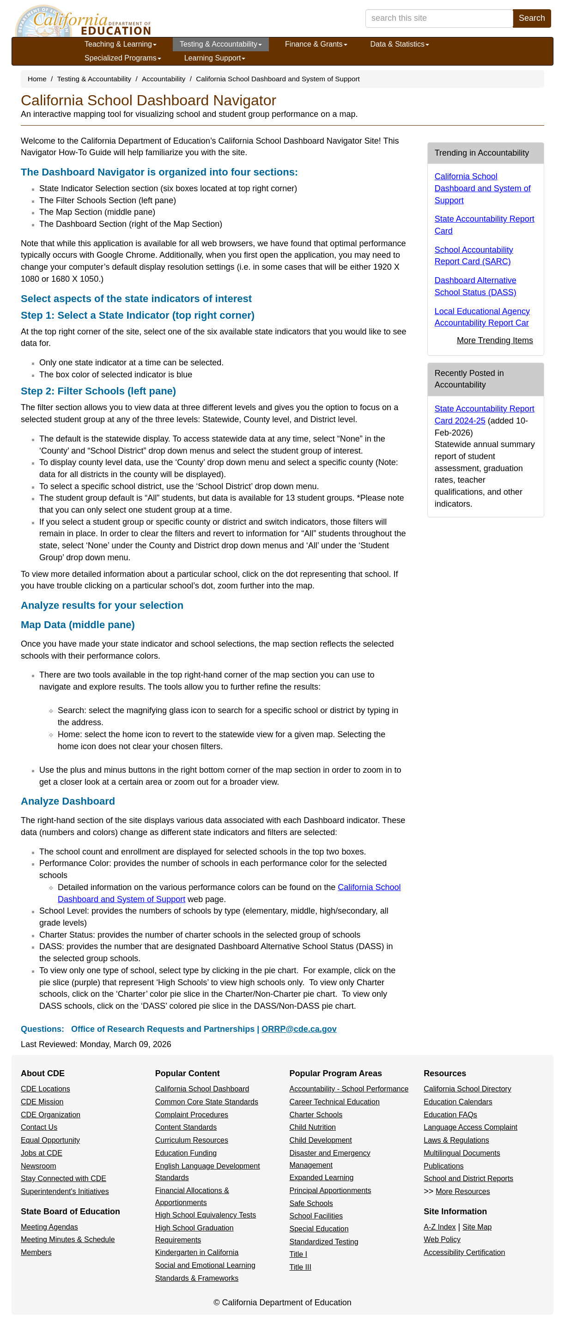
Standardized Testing (324, 1242)
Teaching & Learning (121, 44)
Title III (300, 1267)
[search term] (439, 18)
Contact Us (39, 1127)
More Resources (463, 1191)
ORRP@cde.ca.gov (299, 1029)
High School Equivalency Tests (205, 1215)
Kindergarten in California (197, 1252)
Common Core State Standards (206, 1102)
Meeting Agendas (49, 1227)
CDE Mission (42, 1102)
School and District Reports (468, 1178)
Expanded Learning (322, 1178)
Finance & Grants (316, 44)
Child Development (321, 1140)
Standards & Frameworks (197, 1278)
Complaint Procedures (191, 1115)
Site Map (477, 1227)
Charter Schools (316, 1115)
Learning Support (215, 58)
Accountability (163, 79)
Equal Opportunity (50, 1140)
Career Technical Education (335, 1102)
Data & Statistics (400, 44)
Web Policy (442, 1239)
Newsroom (38, 1166)
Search (532, 18)
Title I (299, 1254)
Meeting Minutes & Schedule (68, 1239)
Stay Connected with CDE (63, 1178)
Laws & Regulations (456, 1140)
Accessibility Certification (464, 1252)
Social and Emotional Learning (205, 1265)
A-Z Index (440, 1227)
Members (36, 1252)
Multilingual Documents (462, 1153)
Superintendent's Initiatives (65, 1191)
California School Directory (467, 1089)
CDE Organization (50, 1115)
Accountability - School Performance (349, 1089)
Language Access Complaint (470, 1127)
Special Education (319, 1229)
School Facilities (316, 1216)
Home (37, 79)
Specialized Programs (123, 58)
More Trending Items (495, 340)
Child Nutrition (313, 1127)
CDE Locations (45, 1089)
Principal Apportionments (330, 1190)
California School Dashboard (202, 1089)
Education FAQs (450, 1115)
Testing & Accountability (221, 44)
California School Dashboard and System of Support (278, 79)
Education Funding (186, 1153)
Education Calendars (458, 1102)
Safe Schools (311, 1203)
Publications (443, 1166)
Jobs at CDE (41, 1153)
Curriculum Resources (191, 1140)
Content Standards (186, 1127)
